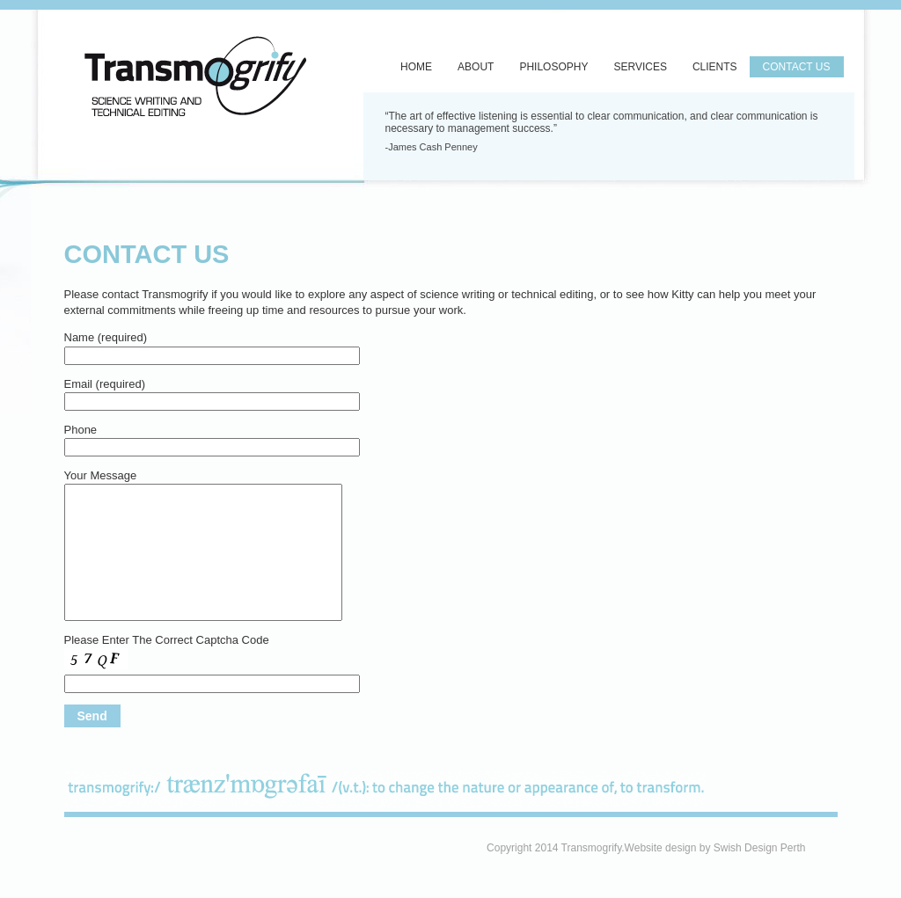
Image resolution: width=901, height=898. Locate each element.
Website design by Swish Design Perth (715, 848)
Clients (714, 67)
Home (416, 67)
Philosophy (553, 67)
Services (639, 67)
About (476, 67)
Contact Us (797, 67)
